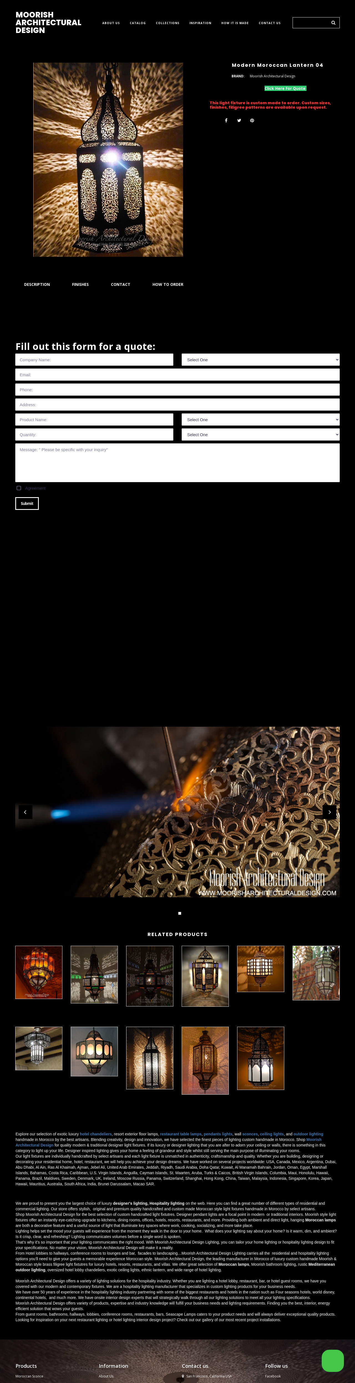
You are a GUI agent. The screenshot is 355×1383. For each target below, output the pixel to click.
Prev (25, 812)
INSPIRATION (200, 23)
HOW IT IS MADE (235, 23)
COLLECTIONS (167, 23)
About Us (106, 1376)
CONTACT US (270, 23)
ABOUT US (111, 23)
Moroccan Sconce (29, 1376)
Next (329, 812)
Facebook (273, 1376)
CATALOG (138, 23)
